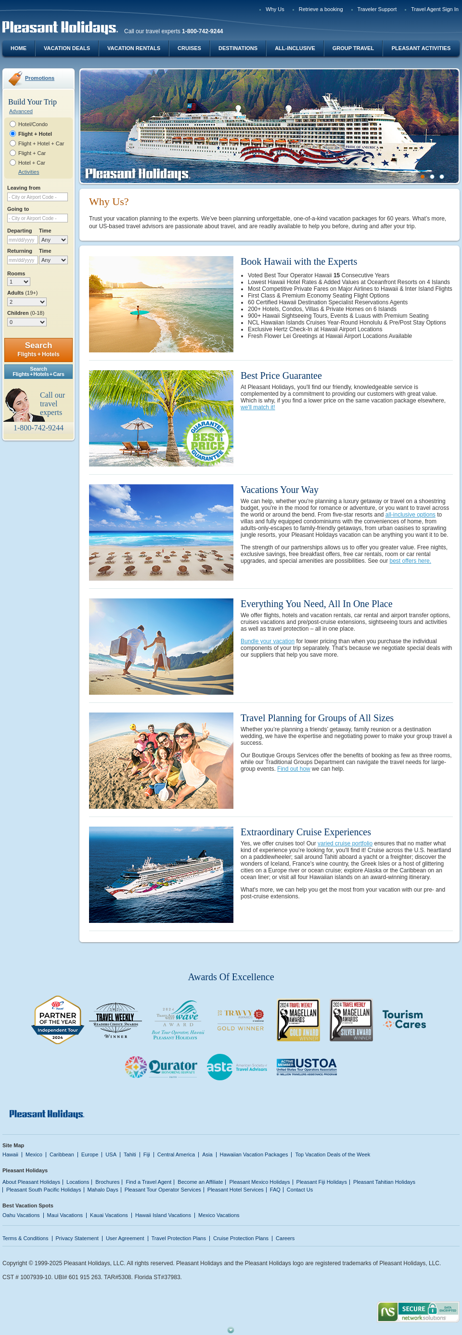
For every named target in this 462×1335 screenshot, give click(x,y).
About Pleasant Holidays (31, 1182)
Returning (19, 251)
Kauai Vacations (109, 1215)
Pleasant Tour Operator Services (163, 1189)
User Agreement (125, 1238)
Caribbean (62, 1154)
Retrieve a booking (321, 9)
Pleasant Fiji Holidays (321, 1182)
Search (38, 349)
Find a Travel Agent (148, 1182)
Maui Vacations (65, 1215)
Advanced (21, 111)
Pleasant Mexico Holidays (259, 1182)
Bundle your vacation (268, 641)
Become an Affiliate (200, 1182)
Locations (77, 1182)
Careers (285, 1238)
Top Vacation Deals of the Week (332, 1154)
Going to (18, 209)
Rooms (16, 273)
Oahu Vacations (21, 1215)
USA (110, 1154)
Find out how (293, 768)
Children (25, 313)
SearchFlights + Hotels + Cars (38, 371)
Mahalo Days (103, 1189)
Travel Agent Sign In (435, 9)
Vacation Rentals (133, 48)
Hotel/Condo (33, 124)
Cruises (189, 48)
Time (45, 230)
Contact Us (300, 1189)
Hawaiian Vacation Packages (254, 1154)
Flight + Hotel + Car (41, 143)
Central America (176, 1154)
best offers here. (411, 560)
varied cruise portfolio (345, 843)
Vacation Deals (67, 48)
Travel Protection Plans (179, 1238)
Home (18, 48)
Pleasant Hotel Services (235, 1189)
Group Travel (353, 48)
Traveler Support (377, 9)
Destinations (237, 48)
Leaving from (23, 188)
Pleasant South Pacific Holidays (43, 1189)
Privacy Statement (77, 1238)
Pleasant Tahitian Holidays (384, 1182)
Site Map (13, 1145)
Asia (207, 1154)
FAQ (275, 1189)
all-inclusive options (410, 514)
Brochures (107, 1182)
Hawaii (10, 1154)
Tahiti (130, 1154)
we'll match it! (258, 407)
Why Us (275, 9)
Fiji (146, 1154)
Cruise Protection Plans (241, 1238)
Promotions (39, 78)
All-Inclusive (295, 48)
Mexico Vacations (219, 1215)
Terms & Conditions (25, 1238)
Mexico (34, 1154)
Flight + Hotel (35, 134)
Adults (22, 293)
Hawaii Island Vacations (163, 1215)
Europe (90, 1154)
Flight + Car (32, 153)
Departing (19, 230)
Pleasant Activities (421, 48)
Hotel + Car (31, 163)
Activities (28, 172)
